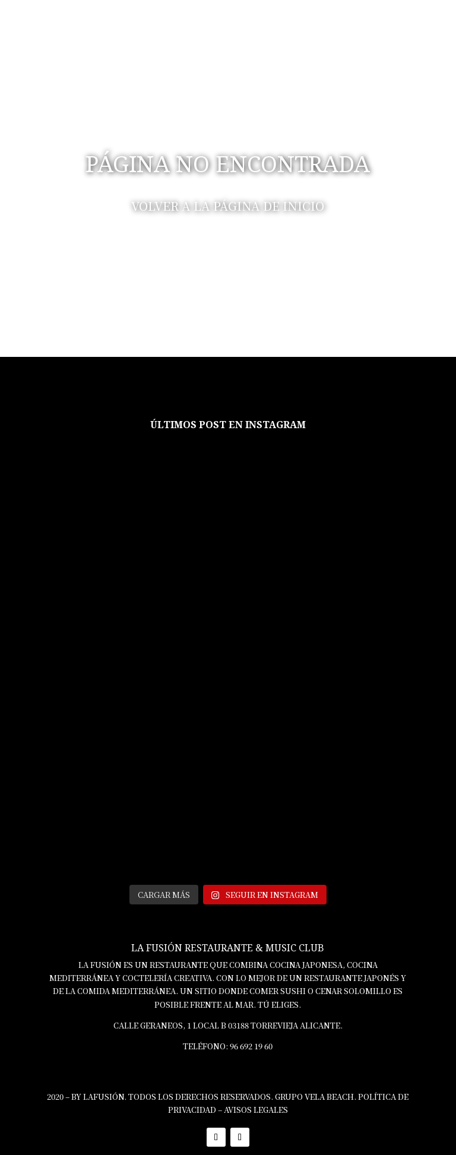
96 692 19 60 (251, 1046)
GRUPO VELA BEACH (314, 1096)
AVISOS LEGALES (256, 1109)
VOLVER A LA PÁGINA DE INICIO (227, 205)
